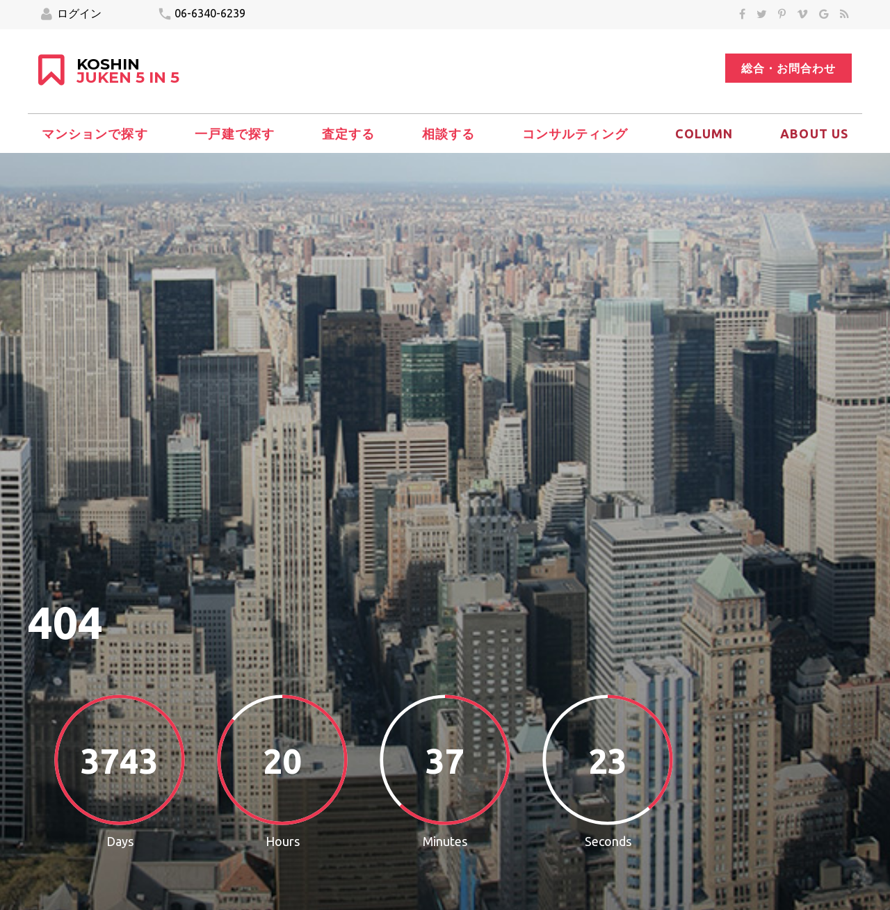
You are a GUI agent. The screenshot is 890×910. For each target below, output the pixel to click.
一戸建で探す (234, 133)
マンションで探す (95, 133)
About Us (814, 133)
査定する (348, 133)
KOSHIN (127, 72)
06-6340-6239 (201, 14)
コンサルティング (575, 133)
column (704, 133)
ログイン (71, 14)
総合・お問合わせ (788, 68)
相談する (448, 133)
